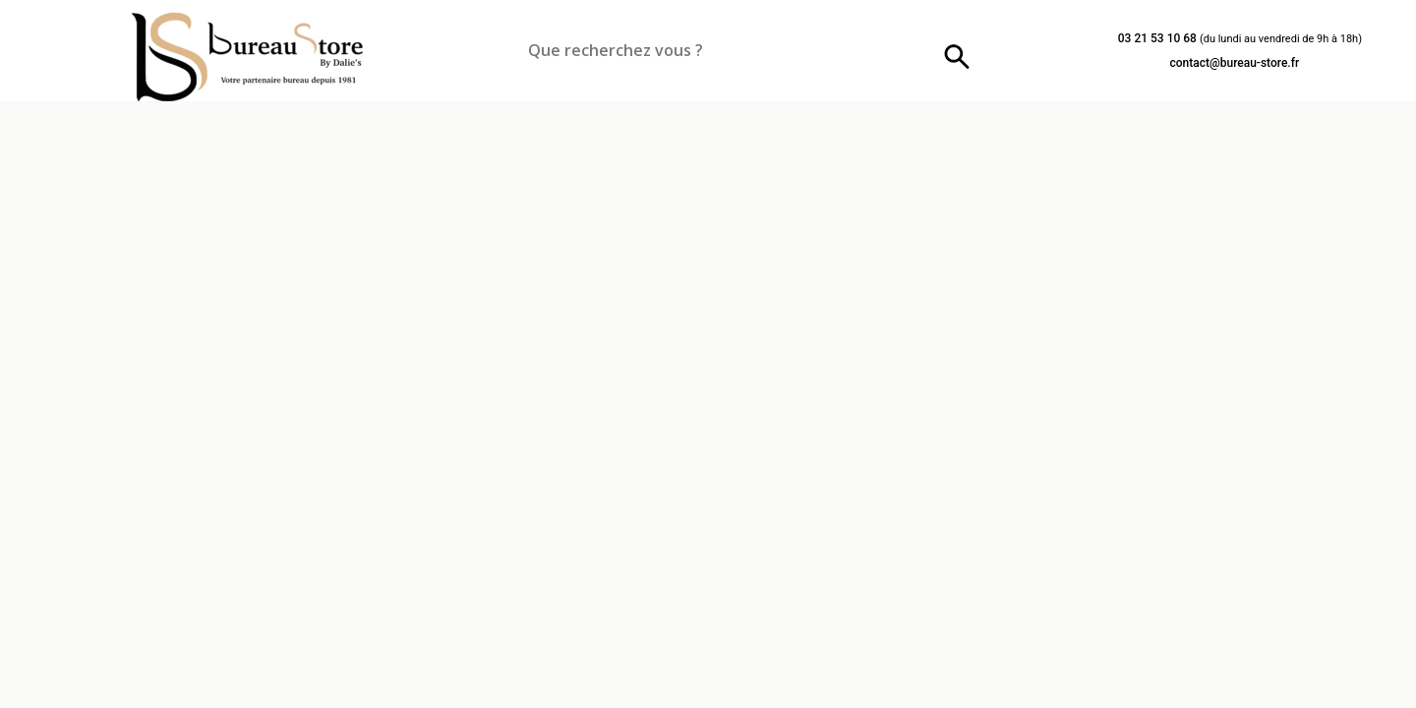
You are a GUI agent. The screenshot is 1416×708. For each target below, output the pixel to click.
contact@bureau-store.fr (1234, 63)
